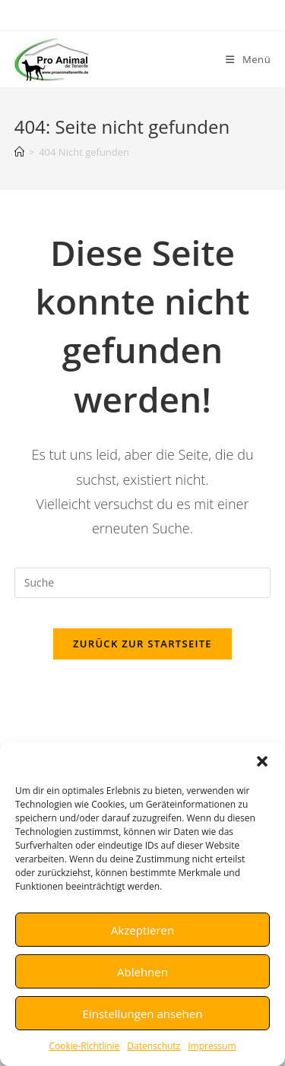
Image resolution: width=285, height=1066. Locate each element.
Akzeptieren (142, 930)
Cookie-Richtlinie (84, 1045)
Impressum (212, 1045)
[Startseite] (19, 152)
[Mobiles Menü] (248, 59)
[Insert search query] (142, 583)
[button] (262, 761)
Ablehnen (142, 971)
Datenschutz (153, 1045)
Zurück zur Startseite (142, 643)
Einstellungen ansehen (143, 1013)
